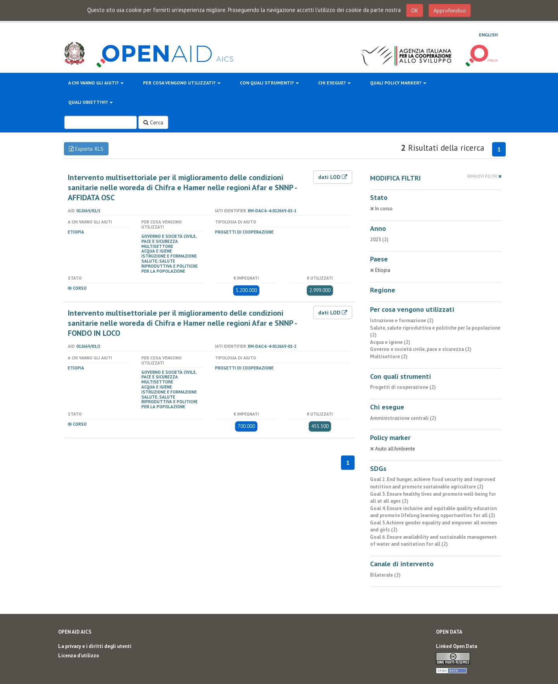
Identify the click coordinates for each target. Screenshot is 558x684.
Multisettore (157, 246)
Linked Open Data (456, 646)
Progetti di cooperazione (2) (403, 387)
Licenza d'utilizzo (78, 655)
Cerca (153, 122)
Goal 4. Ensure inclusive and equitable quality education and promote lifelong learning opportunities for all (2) (433, 512)
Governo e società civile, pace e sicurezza (168, 239)
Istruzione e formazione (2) (402, 320)
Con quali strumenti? (269, 83)
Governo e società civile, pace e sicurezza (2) (421, 349)
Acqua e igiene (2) (390, 342)
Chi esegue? (334, 83)
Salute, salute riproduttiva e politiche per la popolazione (169, 266)
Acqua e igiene (156, 251)
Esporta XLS (86, 148)
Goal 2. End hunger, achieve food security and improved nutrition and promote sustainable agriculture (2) (432, 483)
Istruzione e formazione (169, 256)
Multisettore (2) (389, 356)
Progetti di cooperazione (244, 232)
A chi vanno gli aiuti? (96, 83)
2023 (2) (379, 239)
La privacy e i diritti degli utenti (94, 646)
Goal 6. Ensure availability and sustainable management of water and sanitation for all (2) (433, 541)
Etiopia (76, 232)
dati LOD (332, 177)
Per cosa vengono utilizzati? (181, 83)
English (488, 35)
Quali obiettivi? (90, 102)
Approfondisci (450, 10)
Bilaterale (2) (385, 575)
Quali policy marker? (398, 83)
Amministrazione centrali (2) (403, 418)
